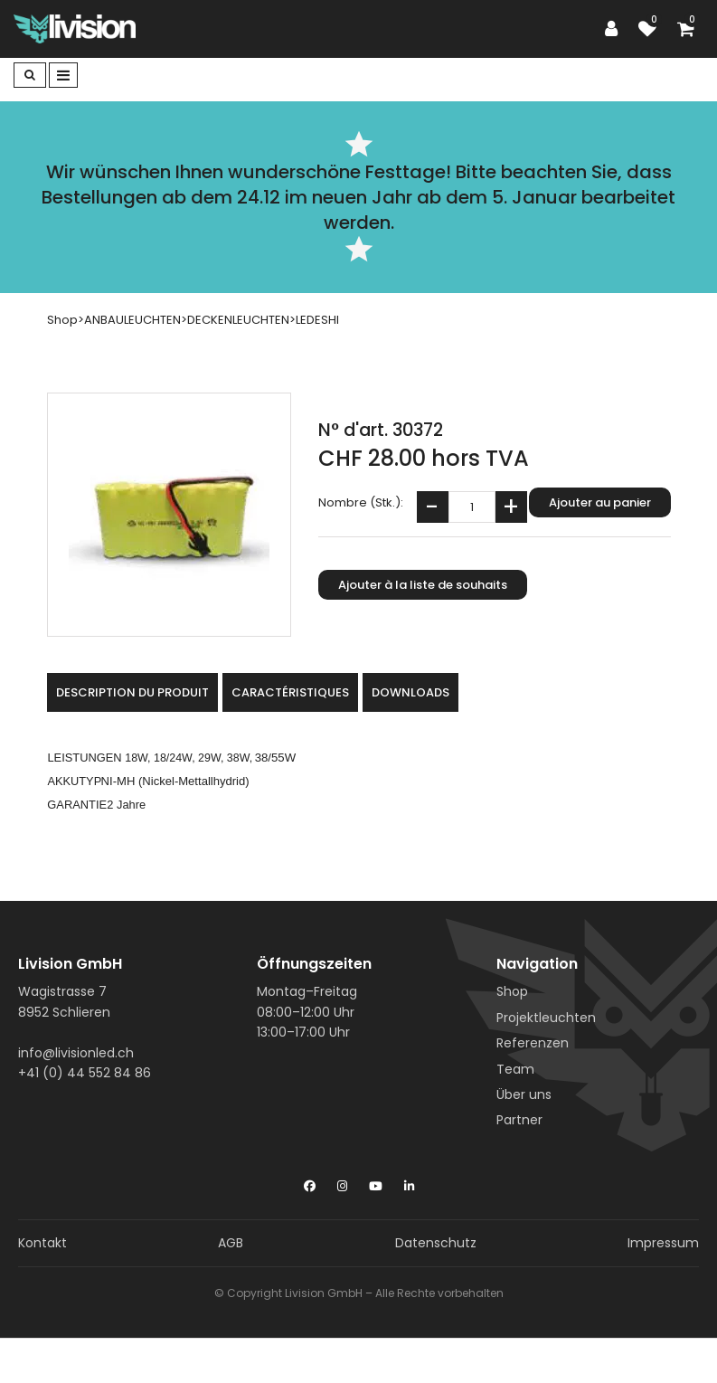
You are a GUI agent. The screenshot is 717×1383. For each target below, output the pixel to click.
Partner (519, 1120)
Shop (512, 991)
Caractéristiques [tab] (290, 692)
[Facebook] (310, 1182)
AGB (230, 1243)
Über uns (524, 1094)
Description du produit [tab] (132, 692)
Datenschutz (435, 1243)
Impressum (663, 1243)
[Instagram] (342, 1182)
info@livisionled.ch (76, 1053)
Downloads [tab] (410, 692)
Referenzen (532, 1043)
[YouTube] (375, 1182)
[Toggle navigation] (63, 75)
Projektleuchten (546, 1018)
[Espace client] (616, 29)
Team (515, 1069)
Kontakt (42, 1243)
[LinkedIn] (409, 1182)
